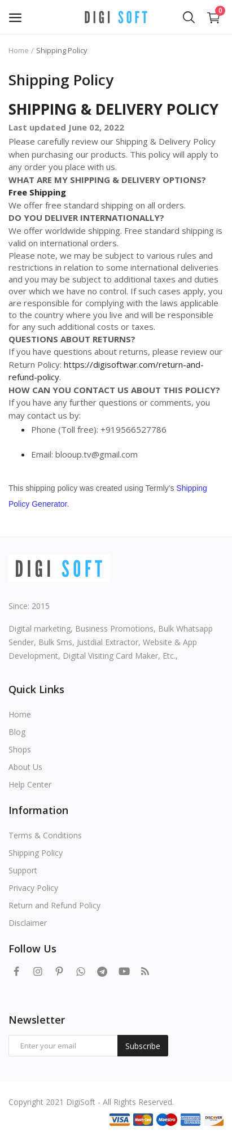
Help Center (29, 784)
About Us (25, 767)
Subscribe (142, 1046)
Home (18, 50)
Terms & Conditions (45, 835)
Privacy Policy (33, 887)
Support (22, 870)
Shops (19, 749)
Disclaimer (27, 922)
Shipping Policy (35, 852)
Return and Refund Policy (54, 905)
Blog (16, 731)
